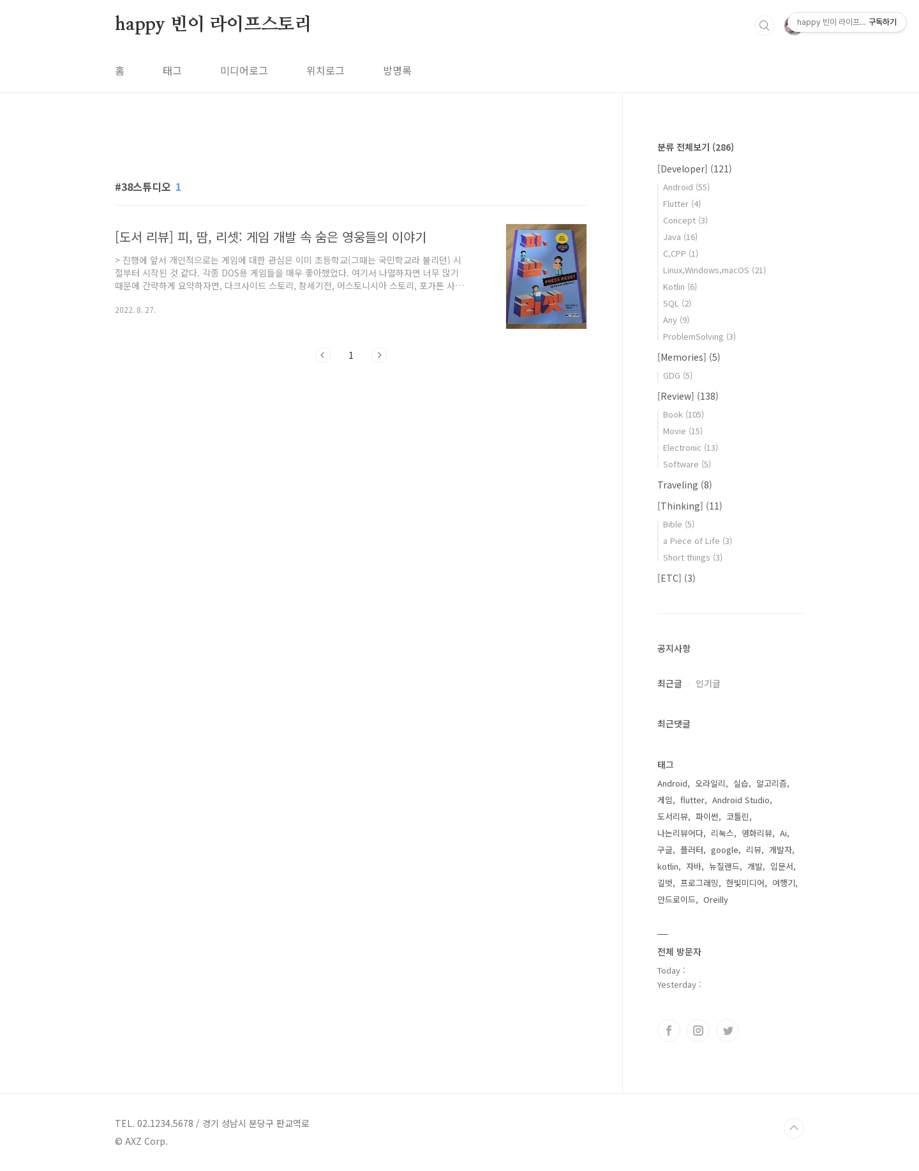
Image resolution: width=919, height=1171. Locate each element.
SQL (677, 303)
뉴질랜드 (724, 866)
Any (676, 320)
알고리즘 (771, 783)
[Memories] (689, 357)
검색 (764, 25)
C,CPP (680, 253)
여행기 (783, 883)
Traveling (684, 484)
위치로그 (325, 70)
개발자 (780, 849)
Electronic (690, 447)
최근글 (669, 683)
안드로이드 (676, 899)
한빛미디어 (745, 883)
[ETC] (676, 577)
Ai (783, 833)
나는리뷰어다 (680, 833)
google (724, 849)
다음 (379, 355)
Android (686, 187)
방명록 (397, 70)
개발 (755, 866)
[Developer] (694, 168)
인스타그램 (698, 1030)
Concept (685, 220)
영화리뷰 (757, 833)
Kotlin (680, 286)
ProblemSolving (699, 336)
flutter (692, 800)
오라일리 (710, 783)
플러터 (691, 849)
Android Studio (741, 800)
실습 (741, 783)
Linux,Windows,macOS (714, 270)
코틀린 (737, 816)
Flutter (682, 203)
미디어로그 (244, 70)
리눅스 (722, 833)
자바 (693, 866)
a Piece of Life (697, 540)
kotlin (667, 866)
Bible (678, 524)
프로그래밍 (699, 883)
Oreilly (715, 899)
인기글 (708, 683)
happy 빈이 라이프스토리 (213, 25)
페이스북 (668, 1030)
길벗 (665, 883)
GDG (677, 375)
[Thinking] (689, 505)
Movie (683, 431)
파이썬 (707, 816)
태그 (172, 70)
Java (680, 236)
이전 (323, 355)
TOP (794, 1128)
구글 (665, 849)
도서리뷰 (672, 816)
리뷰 (753, 849)
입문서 (781, 866)
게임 (665, 800)
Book (683, 414)
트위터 (727, 1030)
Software (687, 464)
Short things (692, 557)
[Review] (688, 395)
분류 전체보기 (695, 146)
